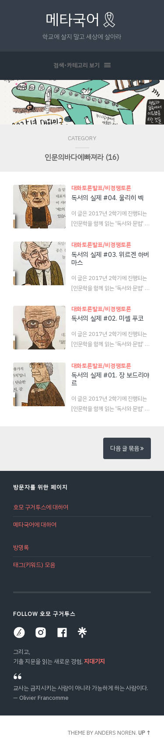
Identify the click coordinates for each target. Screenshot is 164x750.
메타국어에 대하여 (34, 524)
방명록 (21, 547)
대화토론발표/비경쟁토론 (101, 188)
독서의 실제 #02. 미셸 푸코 (107, 318)
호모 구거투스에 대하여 (40, 507)
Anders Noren (115, 733)
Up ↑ (144, 733)
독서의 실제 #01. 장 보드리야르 (110, 379)
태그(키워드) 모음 (34, 565)
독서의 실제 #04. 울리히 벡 (107, 198)
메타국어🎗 (82, 20)
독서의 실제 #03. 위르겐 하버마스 (110, 258)
